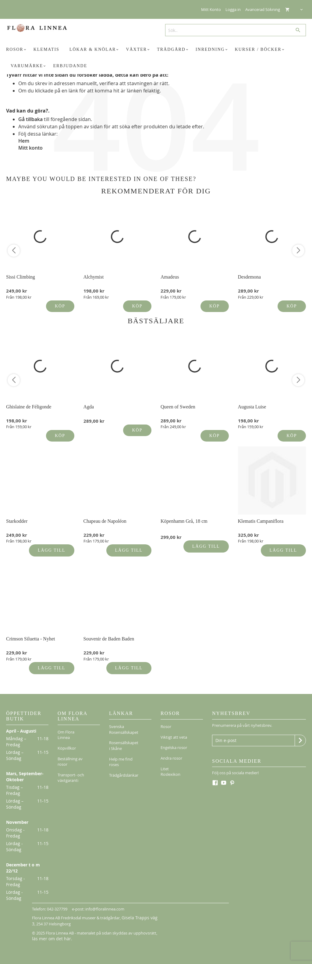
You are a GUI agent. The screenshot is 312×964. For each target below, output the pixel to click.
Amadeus (170, 276)
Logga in (233, 9)
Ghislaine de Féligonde (28, 406)
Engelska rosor (174, 741)
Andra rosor (171, 749)
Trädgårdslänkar (123, 766)
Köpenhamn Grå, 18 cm (184, 521)
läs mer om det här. (49, 937)
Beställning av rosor (70, 755)
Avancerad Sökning (262, 9)
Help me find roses (121, 755)
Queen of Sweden (178, 406)
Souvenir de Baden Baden (108, 638)
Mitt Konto (211, 9)
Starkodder (16, 521)
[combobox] (233, 30)
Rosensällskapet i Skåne (123, 741)
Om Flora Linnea (66, 733)
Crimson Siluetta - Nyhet (30, 638)
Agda (88, 406)
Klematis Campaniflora (261, 521)
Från (18, 297)
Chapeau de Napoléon (104, 521)
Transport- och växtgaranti (71, 769)
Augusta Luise (252, 406)
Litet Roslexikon (170, 760)
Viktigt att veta (174, 733)
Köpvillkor (67, 744)
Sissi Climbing (20, 276)
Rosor (166, 725)
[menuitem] (17, 49)
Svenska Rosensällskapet (123, 728)
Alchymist (93, 276)
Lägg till (51, 550)
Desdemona (249, 276)
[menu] (156, 57)
